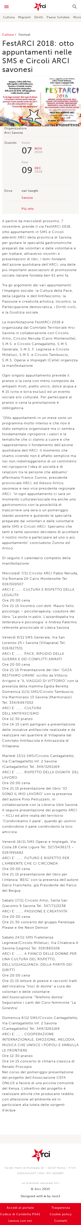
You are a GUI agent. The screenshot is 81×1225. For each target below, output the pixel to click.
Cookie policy (61, 1214)
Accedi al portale (20, 1208)
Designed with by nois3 (40, 1196)
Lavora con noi (20, 1221)
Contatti (60, 1221)
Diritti (38, 17)
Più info (28, 209)
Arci (40, 7)
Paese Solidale (58, 17)
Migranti (24, 17)
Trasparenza (60, 1208)
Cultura (9, 17)
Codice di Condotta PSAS (20, 1214)
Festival (24, 35)
